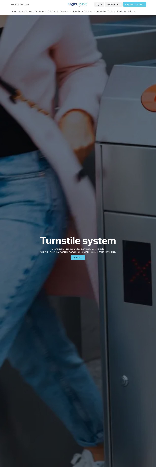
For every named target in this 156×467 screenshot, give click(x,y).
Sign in (99, 4)
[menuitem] (13, 11)
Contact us (78, 257)
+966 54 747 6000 (20, 4)
